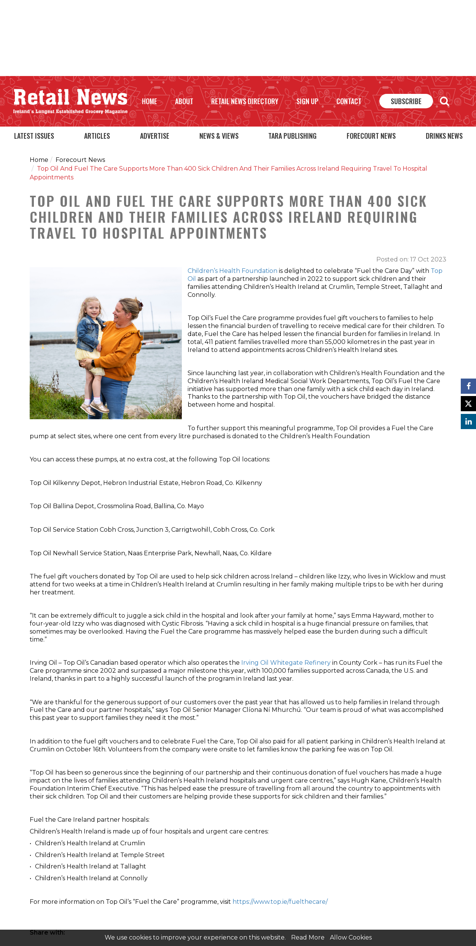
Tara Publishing (292, 136)
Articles (97, 136)
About (184, 101)
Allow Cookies (351, 937)
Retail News (70, 101)
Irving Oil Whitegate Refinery (286, 662)
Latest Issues (34, 136)
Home (149, 101)
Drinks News (444, 136)
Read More (308, 937)
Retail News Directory (245, 101)
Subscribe (406, 101)
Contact (348, 101)
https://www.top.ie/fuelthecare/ (281, 901)
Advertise (154, 136)
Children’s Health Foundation (232, 270)
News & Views (219, 136)
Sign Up (307, 101)
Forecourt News (371, 136)
